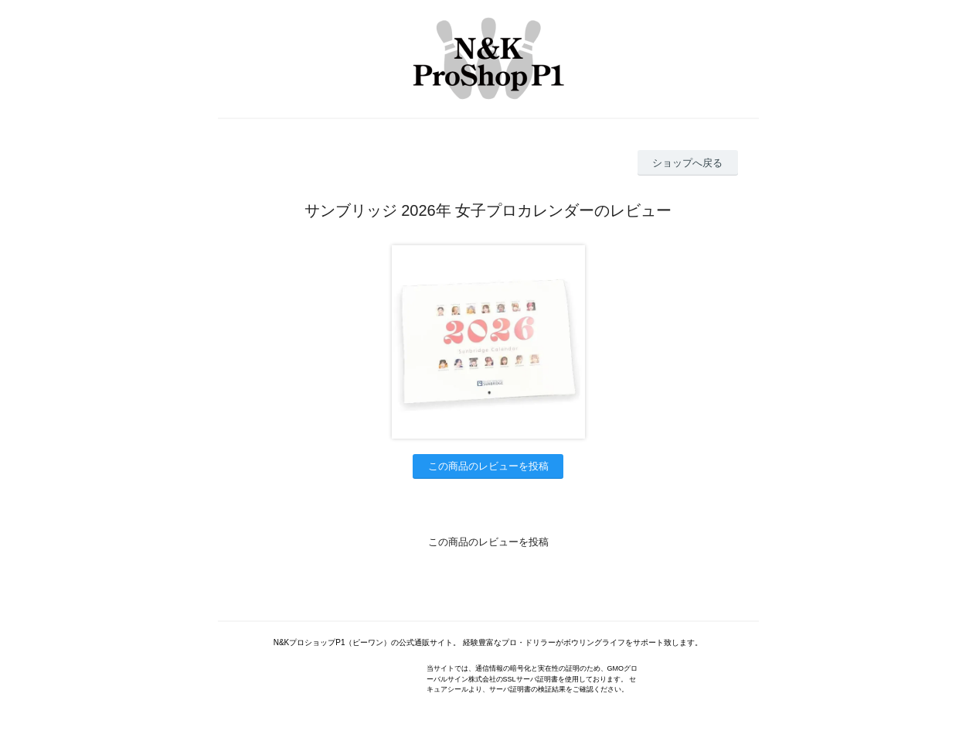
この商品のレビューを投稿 (488, 466)
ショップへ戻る (687, 163)
